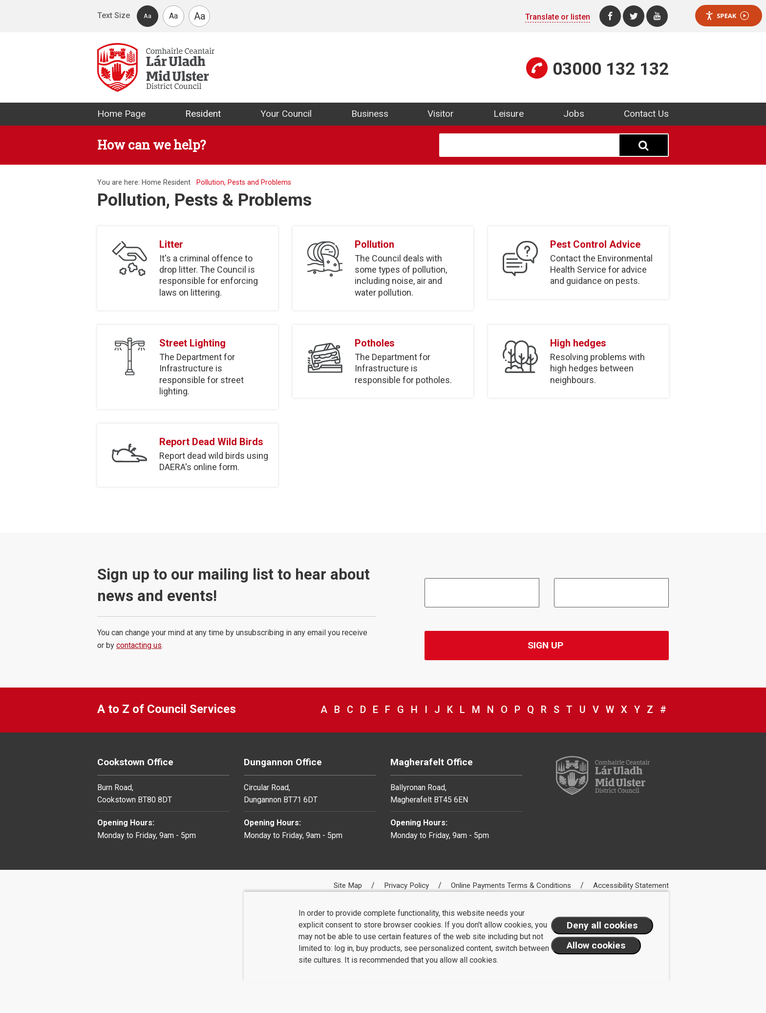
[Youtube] (657, 16)
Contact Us (646, 113)
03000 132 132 (611, 69)
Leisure (508, 113)
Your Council (286, 113)
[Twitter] (633, 16)
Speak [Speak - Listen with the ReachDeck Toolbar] (727, 16)
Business (369, 113)
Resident (203, 113)
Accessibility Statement (631, 885)
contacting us (139, 645)
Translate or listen (557, 17)
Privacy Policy (407, 885)
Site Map (349, 885)
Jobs (573, 113)
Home (151, 182)
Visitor (440, 113)
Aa (147, 16)
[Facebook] (610, 16)
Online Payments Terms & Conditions (512, 885)
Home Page (121, 113)
